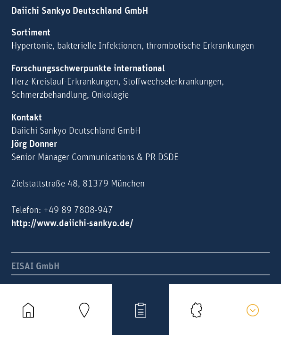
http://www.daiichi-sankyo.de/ (72, 223)
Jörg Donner (34, 144)
